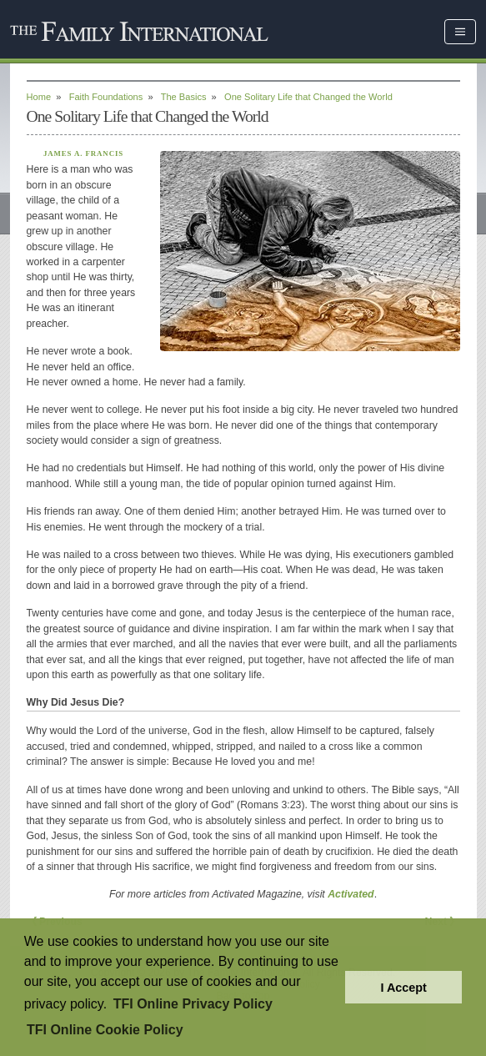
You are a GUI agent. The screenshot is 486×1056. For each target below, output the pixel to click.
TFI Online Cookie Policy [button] (105, 1030)
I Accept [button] (403, 987)
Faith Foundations (106, 97)
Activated (350, 894)
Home (39, 97)
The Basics (184, 97)
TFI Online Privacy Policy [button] (193, 1004)
